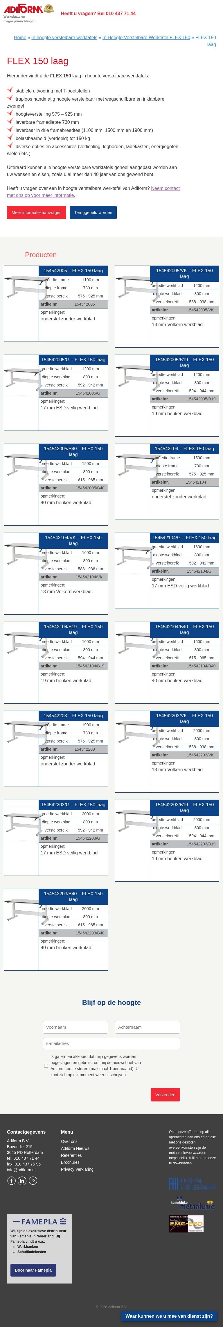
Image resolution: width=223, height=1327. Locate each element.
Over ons (69, 1141)
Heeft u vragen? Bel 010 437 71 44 (98, 13)
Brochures (70, 1162)
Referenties (71, 1155)
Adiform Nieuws (75, 1148)
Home (20, 37)
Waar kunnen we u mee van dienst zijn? (169, 1316)
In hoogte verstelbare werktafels (64, 37)
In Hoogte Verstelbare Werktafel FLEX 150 (146, 37)
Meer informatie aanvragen (37, 212)
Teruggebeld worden (93, 212)
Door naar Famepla (33, 1270)
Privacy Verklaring (77, 1169)
